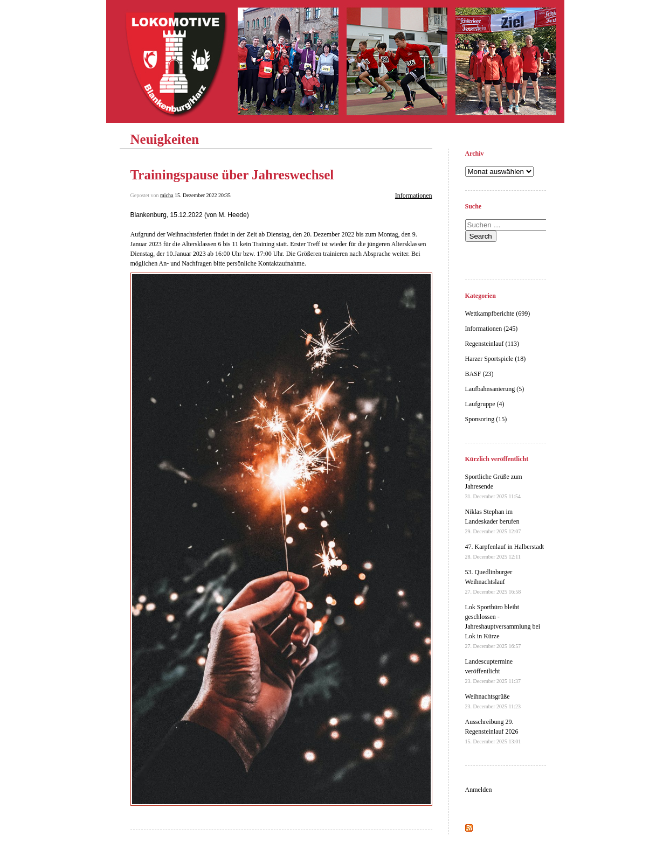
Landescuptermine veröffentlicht (493, 671)
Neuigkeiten (164, 139)
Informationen (413, 195)
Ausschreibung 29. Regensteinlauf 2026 (493, 731)
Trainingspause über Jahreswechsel (232, 175)
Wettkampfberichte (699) (497, 313)
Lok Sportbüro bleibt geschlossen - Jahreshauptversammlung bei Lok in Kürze (503, 626)
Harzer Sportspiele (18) (495, 359)
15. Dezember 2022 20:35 (203, 195)
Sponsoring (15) (486, 419)
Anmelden (478, 789)
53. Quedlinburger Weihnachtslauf (493, 581)
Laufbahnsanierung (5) (494, 389)
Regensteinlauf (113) (492, 343)
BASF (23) (479, 374)
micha (166, 195)
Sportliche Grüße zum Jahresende (493, 486)
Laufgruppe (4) (485, 404)
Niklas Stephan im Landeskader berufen (493, 521)
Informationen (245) (491, 328)
